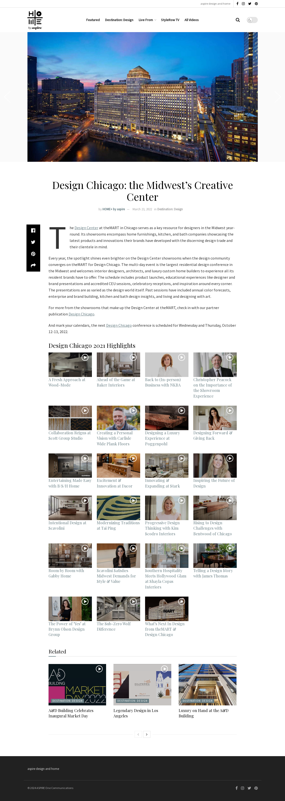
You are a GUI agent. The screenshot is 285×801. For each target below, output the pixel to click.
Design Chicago (81, 314)
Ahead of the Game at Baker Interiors (116, 382)
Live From (146, 20)
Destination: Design (119, 20)
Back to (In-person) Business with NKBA (163, 382)
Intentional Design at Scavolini (67, 525)
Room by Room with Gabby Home (66, 573)
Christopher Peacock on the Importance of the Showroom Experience (212, 388)
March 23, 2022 (142, 209)
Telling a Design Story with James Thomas (213, 573)
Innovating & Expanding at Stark (162, 483)
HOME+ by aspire (113, 209)
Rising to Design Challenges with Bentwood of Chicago (212, 528)
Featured (93, 20)
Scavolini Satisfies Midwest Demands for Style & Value (116, 576)
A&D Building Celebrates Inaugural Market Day (71, 713)
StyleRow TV (170, 20)
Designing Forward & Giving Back (213, 435)
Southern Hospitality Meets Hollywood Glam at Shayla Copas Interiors (165, 578)
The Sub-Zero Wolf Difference (114, 626)
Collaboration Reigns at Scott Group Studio (70, 435)
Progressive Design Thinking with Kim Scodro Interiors (162, 528)
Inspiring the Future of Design (214, 483)
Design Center (86, 227)
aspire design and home (215, 3)
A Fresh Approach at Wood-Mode (67, 382)
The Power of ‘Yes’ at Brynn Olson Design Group (67, 629)
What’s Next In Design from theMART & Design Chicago (165, 629)
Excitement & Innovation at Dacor (115, 483)
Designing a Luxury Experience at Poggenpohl (162, 438)
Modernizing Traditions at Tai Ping (118, 525)
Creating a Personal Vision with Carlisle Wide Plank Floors (115, 438)
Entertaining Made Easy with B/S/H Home (70, 483)
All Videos (192, 20)
